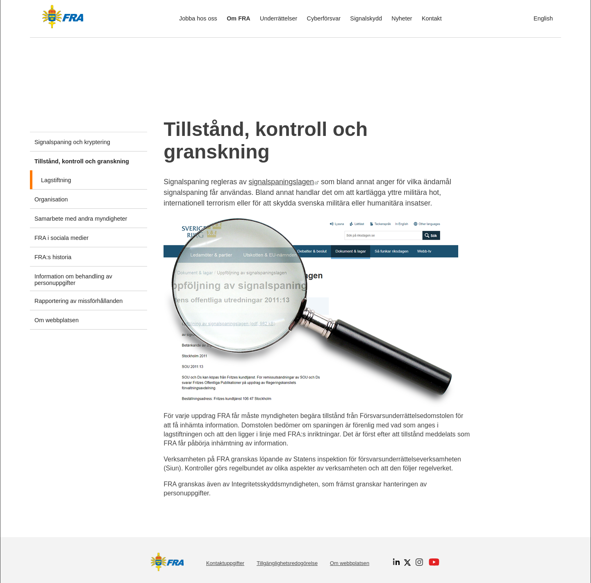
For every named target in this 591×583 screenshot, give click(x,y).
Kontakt (432, 18)
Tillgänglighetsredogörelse (287, 563)
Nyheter (401, 18)
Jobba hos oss (198, 18)
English (543, 18)
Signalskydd (366, 18)
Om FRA (238, 18)
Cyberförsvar (324, 18)
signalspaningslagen (284, 182)
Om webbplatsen (349, 563)
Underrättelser (278, 18)
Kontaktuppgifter (225, 563)
